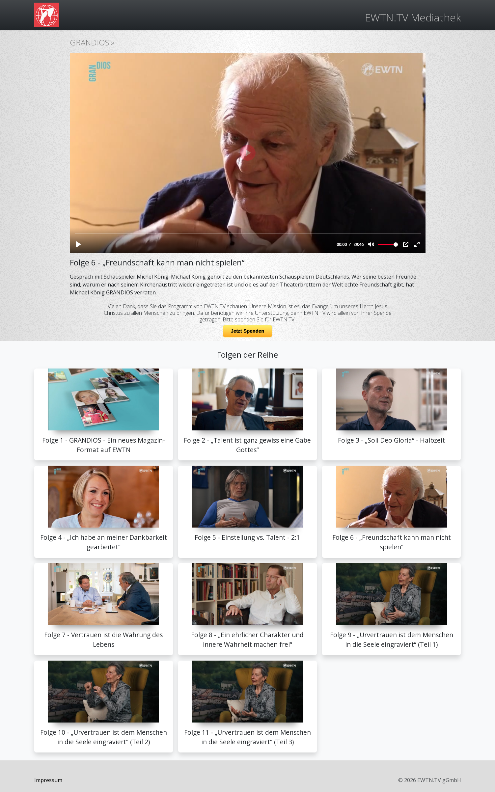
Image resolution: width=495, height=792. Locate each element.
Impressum (48, 780)
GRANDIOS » (92, 42)
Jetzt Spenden (247, 331)
